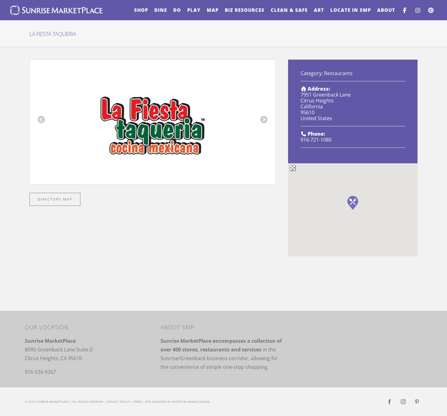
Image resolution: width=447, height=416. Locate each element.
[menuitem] (141, 10)
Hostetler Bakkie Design (191, 401)
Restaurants (338, 73)
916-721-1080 (316, 139)
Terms (137, 401)
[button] (352, 203)
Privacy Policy (118, 401)
